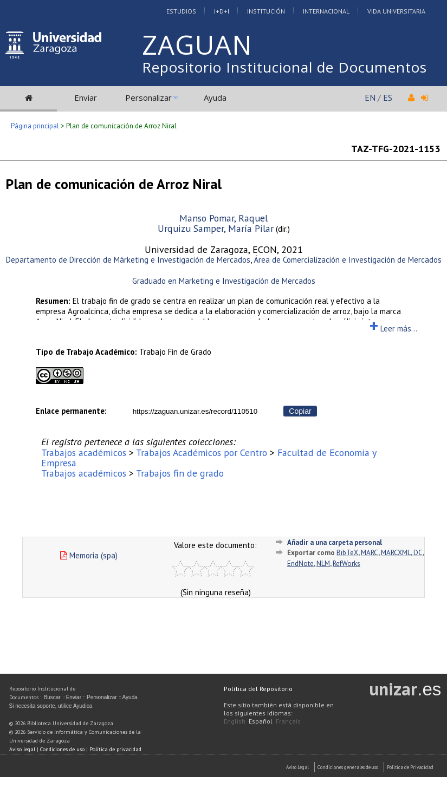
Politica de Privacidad (410, 767)
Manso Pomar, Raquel (223, 218)
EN (370, 97)
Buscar (52, 697)
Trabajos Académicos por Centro (201, 452)
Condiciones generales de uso (348, 767)
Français (288, 721)
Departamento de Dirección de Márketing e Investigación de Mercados (128, 260)
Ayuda (215, 97)
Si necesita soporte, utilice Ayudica (51, 706)
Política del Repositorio (258, 689)
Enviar (85, 97)
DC (418, 552)
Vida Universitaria (396, 11)
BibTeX (347, 552)
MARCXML (396, 552)
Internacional (326, 11)
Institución (266, 11)
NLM (323, 563)
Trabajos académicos (83, 452)
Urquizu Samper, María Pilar (216, 228)
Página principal (35, 126)
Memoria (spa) (89, 555)
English (234, 721)
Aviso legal (22, 749)
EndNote (300, 563)
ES (387, 97)
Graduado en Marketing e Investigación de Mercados (223, 281)
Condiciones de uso (62, 749)
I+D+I (221, 11)
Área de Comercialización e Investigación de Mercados (348, 260)
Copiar (300, 411)
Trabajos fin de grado (180, 473)
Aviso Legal (297, 767)
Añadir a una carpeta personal (334, 542)
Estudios (181, 11)
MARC (369, 552)
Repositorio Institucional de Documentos (284, 67)
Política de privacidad (115, 749)
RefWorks (346, 563)
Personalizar (148, 97)
